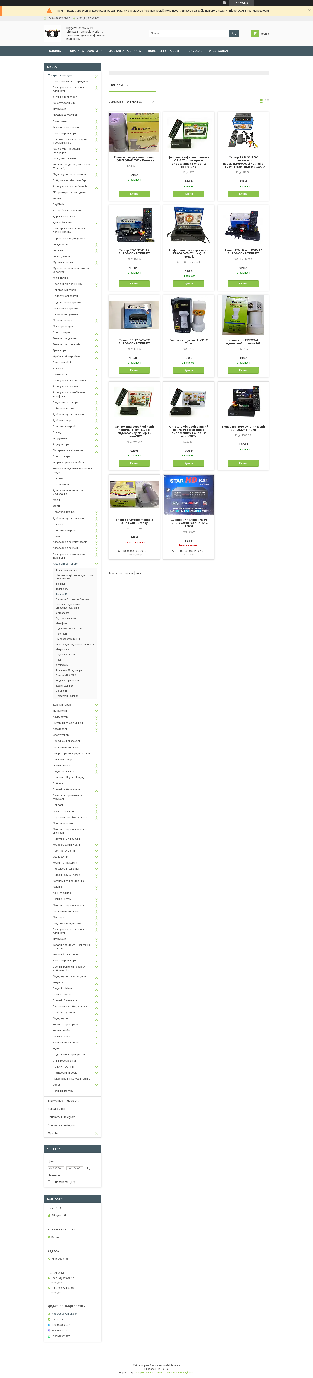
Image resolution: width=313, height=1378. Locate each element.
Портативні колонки (67, 696)
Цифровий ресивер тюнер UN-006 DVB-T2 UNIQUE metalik (188, 253)
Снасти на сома (63, 823)
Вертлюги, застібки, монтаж (70, 817)
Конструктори (61, 256)
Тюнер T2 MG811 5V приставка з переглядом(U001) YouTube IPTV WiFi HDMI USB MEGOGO (243, 162)
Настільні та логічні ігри (67, 283)
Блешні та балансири (66, 789)
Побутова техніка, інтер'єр (69, 180)
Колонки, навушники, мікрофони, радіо (73, 470)
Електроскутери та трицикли (70, 81)
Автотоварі (60, 374)
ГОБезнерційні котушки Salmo (71, 1078)
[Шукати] (234, 33)
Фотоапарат (62, 613)
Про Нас (53, 1133)
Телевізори (62, 589)
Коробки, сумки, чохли (67, 844)
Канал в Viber (56, 1108)
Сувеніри (58, 917)
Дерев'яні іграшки (64, 216)
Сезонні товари (62, 320)
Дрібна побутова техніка (68, 414)
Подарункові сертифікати (69, 1054)
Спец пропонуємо (64, 326)
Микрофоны (62, 649)
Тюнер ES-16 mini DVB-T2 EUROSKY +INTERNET (243, 252)
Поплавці (58, 804)
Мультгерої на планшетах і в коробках (71, 270)
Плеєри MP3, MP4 (66, 675)
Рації (59, 659)
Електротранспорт (64, 133)
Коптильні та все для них (68, 880)
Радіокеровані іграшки (67, 302)
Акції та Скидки (62, 892)
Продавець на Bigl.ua (156, 1369)
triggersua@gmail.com (65, 1313)
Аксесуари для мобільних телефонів (69, 394)
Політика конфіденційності (179, 1372)
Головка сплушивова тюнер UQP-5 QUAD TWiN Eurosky (134, 159)
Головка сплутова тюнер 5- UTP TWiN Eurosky (134, 521)
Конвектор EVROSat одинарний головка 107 (243, 342)
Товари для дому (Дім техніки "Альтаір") (71, 166)
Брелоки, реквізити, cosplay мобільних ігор (70, 141)
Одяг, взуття (60, 856)
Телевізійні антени (66, 570)
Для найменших (63, 222)
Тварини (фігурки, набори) (69, 462)
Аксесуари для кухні (65, 386)
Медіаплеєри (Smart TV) (69, 680)
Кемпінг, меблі (61, 765)
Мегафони (62, 623)
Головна (54, 50)
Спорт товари (61, 456)
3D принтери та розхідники (69, 192)
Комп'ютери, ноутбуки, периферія (66, 150)
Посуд (57, 432)
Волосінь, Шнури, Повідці (68, 777)
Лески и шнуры (62, 898)
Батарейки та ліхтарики (67, 210)
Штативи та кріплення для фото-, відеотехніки (74, 577)
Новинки (58, 368)
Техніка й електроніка (66, 954)
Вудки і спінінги (62, 988)
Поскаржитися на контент (148, 1372)
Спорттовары (61, 332)
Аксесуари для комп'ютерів (70, 186)
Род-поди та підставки (67, 923)
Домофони (62, 665)
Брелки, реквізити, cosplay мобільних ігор (69, 968)
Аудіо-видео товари (65, 402)
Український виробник (66, 356)
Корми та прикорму (65, 862)
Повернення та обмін (165, 50)
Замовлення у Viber (63, 61)
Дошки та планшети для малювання (68, 492)
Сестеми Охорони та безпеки (72, 599)
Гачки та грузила (63, 811)
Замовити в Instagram (62, 1125)
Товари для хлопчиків (66, 344)
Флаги (57, 505)
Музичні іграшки (63, 262)
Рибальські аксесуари (67, 740)
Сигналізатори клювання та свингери (70, 831)
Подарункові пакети (65, 295)
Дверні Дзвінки (64, 685)
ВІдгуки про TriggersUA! (63, 1100)
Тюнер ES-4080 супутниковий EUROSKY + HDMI (243, 428)
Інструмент (59, 108)
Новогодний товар (64, 289)
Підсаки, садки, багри (66, 874)
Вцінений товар (62, 759)
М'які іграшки (61, 277)
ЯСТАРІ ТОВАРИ (63, 1066)
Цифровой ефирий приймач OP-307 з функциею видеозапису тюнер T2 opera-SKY (188, 162)
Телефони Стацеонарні (69, 670)
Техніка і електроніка (66, 127)
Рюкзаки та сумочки (65, 314)
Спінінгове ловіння (64, 1060)
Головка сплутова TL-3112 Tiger (189, 342)
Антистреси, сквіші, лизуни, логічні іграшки (69, 230)
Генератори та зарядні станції (72, 753)
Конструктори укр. (64, 102)
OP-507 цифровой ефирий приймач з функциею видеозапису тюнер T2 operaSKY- (188, 431)
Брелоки (58, 478)
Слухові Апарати (65, 654)
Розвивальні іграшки (65, 308)
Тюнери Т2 (62, 594)
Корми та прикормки (65, 1024)
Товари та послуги (83, 50)
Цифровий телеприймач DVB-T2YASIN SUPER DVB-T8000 (188, 523)
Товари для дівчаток (66, 338)
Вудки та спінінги (63, 771)
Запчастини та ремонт (67, 747)
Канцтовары (60, 244)
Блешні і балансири (65, 1000)
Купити (134, 193)
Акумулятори (61, 444)
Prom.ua (175, 1365)
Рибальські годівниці (66, 868)
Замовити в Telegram (61, 1117)
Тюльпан (61, 583)
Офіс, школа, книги (65, 158)
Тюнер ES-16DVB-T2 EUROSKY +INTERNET (134, 252)
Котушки (58, 886)
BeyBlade (58, 204)
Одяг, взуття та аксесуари (69, 174)
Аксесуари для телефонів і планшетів (70, 89)
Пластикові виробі (64, 426)
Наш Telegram (97, 61)
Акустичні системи (66, 618)
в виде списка (267, 102)
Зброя (57, 1084)
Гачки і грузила (62, 994)
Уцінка (57, 1048)
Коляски (58, 250)
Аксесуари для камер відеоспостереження (68, 606)
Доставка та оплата (125, 50)
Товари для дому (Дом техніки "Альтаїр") (72, 946)
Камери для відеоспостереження (75, 644)
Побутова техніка (64, 408)
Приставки (62, 633)
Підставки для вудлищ (67, 838)
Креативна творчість (65, 114)
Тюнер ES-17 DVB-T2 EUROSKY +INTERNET (134, 342)
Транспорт (59, 350)
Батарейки (62, 690)
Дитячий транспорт (65, 96)
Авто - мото (60, 121)
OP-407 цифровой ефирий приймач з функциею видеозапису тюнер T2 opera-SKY (134, 431)
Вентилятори (61, 484)
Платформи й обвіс (65, 1072)
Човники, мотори (63, 1090)
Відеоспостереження (68, 639)
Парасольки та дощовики (69, 238)
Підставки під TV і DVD (69, 628)
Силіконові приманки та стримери (67, 797)
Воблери (58, 783)
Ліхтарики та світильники (68, 450)
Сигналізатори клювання (68, 905)
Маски (57, 499)
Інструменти (60, 438)
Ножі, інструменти (64, 850)
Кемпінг (57, 198)
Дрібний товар (62, 420)
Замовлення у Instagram (208, 50)
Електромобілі (62, 362)
